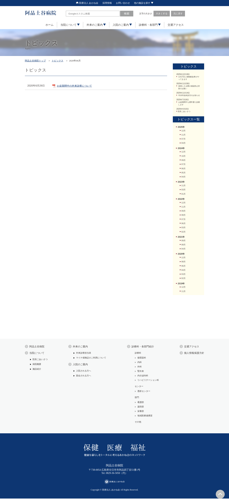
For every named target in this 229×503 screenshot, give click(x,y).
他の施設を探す (147, 3)
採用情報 (106, 3)
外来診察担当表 (83, 354)
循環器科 (140, 359)
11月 (183, 143)
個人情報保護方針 (192, 354)
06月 (183, 181)
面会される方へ (83, 377)
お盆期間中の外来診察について (81, 86)
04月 (183, 153)
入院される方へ (83, 372)
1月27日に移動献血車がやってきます (189, 79)
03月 (183, 204)
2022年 (181, 214)
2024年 (181, 158)
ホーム (49, 25)
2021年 (181, 257)
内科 (137, 363)
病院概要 (37, 366)
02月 (183, 251)
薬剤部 (138, 410)
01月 (183, 209)
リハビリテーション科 (147, 382)
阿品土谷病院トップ (37, 61)
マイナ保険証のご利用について (91, 359)
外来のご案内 (96, 25)
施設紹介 (37, 371)
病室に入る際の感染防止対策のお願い (189, 89)
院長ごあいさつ (185, 118)
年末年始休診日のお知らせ (189, 99)
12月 (183, 138)
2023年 (181, 196)
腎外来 (138, 372)
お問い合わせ (124, 3)
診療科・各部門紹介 (142, 347)
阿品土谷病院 (38, 347)
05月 (183, 185)
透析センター (142, 393)
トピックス (62, 61)
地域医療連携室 (143, 419)
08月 (183, 232)
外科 (137, 368)
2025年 (181, 134)
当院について (70, 25)
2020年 (181, 275)
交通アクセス (176, 25)
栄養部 (138, 414)
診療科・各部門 (150, 25)
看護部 (138, 405)
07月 (183, 148)
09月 (183, 171)
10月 (183, 167)
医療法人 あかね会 (83, 3)
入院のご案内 (122, 25)
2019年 (181, 308)
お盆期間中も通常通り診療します (189, 109)
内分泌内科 (141, 377)
